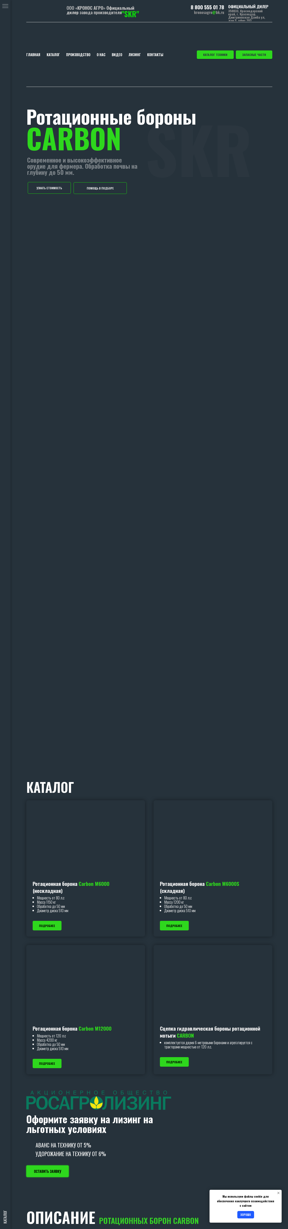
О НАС (101, 54)
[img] (44, 10)
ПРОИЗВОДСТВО (78, 54)
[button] (49, 188)
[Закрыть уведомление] (278, 1193)
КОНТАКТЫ (155, 54)
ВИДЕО (117, 54)
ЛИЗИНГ (135, 54)
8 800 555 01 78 (207, 7)
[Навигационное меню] (5, 6)
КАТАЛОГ (53, 54)
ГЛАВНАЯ (33, 54)
